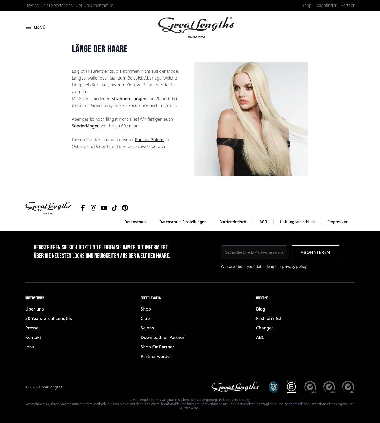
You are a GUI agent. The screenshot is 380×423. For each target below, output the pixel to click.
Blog (260, 309)
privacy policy (294, 266)
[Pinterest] (125, 208)
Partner (348, 5)
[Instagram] (93, 208)
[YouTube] (104, 208)
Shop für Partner (157, 347)
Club (145, 318)
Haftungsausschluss (297, 221)
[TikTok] (114, 208)
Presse (32, 328)
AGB (263, 221)
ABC (260, 337)
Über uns (34, 309)
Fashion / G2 (268, 318)
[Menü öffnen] (35, 27)
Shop (306, 5)
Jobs (29, 347)
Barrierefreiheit (233, 221)
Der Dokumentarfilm (94, 5)
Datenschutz (135, 221)
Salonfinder (326, 5)
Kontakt (33, 337)
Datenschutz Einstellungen (183, 221)
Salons (147, 328)
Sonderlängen (86, 126)
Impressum (338, 221)
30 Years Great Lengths (48, 318)
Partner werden (156, 356)
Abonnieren (315, 252)
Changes (265, 328)
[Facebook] (83, 208)
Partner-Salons (149, 139)
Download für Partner (162, 337)
